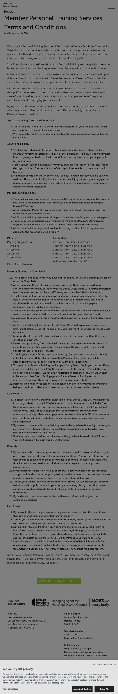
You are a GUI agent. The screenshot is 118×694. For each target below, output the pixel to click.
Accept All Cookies (82, 690)
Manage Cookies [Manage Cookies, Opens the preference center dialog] (10, 690)
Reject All (104, 690)
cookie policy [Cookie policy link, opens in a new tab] (58, 684)
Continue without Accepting (104, 665)
